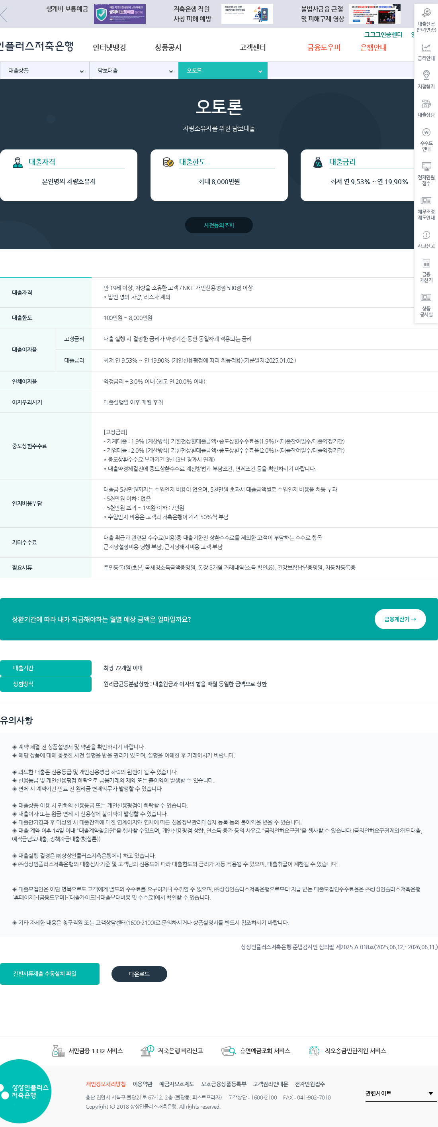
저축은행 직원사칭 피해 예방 (192, 14)
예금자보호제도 (176, 1084)
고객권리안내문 (270, 1084)
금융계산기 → (400, 619)
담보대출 (107, 70)
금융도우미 (323, 47)
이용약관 (143, 1084)
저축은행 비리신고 (172, 1051)
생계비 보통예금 (67, 9)
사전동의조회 (219, 225)
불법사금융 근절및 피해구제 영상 (322, 14)
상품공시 (168, 47)
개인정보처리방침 (106, 1084)
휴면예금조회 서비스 (255, 1051)
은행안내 (373, 47)
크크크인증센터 (383, 34)
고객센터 (253, 47)
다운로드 (139, 974)
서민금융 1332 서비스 (87, 1051)
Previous (3, 15)
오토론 (194, 70)
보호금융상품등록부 (223, 1084)
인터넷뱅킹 (109, 47)
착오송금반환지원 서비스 (347, 1051)
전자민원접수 (310, 1084)
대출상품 (18, 70)
